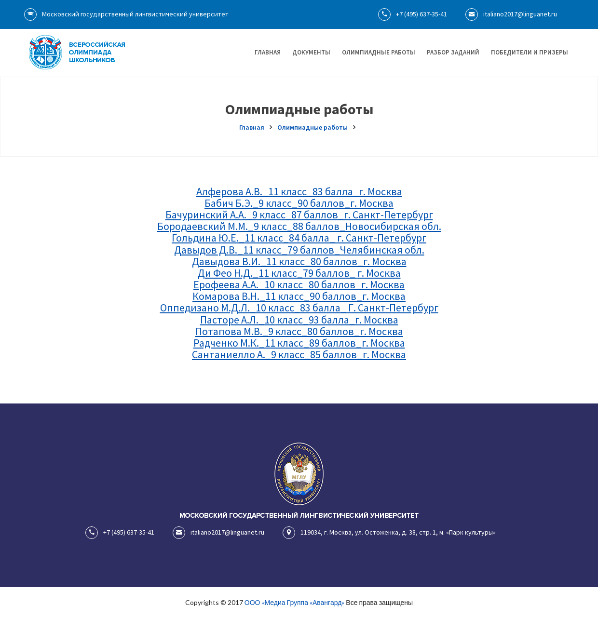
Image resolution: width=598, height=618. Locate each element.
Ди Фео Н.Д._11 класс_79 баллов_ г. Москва (299, 273)
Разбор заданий (453, 52)
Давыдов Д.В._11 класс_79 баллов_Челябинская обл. (299, 249)
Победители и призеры (529, 52)
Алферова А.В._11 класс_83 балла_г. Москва (299, 191)
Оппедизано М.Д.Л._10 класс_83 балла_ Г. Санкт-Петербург (299, 307)
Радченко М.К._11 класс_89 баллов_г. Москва (299, 342)
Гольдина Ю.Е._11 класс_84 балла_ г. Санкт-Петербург (299, 237)
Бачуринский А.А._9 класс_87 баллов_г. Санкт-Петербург (299, 214)
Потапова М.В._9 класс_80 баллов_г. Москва (299, 331)
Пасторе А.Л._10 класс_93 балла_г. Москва (299, 319)
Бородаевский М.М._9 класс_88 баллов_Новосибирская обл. (299, 226)
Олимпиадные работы (378, 52)
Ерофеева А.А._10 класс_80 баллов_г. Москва (299, 284)
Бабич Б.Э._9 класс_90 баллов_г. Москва (299, 203)
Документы (311, 52)
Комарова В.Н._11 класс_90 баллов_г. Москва (299, 296)
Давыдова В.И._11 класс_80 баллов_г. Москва (299, 261)
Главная (268, 52)
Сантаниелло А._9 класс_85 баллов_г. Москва (299, 354)
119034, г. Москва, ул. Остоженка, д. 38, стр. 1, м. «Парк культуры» (389, 532)
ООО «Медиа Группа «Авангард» (294, 602)
